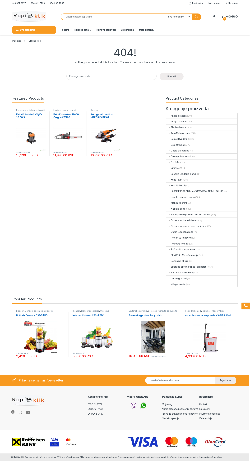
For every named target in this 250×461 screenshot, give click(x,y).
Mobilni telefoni (176, 202)
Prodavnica (196, 3)
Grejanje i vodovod (178, 156)
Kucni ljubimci (175, 185)
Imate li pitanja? (146, 29)
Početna (65, 29)
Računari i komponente (180, 249)
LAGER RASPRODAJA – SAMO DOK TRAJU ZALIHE (194, 191)
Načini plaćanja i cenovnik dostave (180, 409)
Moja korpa (214, 3)
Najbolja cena (81, 29)
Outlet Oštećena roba (179, 231)
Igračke (172, 168)
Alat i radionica (176, 127)
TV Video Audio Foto (179, 272)
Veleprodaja (127, 29)
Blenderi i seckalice (34, 311)
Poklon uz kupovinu (178, 237)
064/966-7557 (57, 3)
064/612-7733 (38, 3)
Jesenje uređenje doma (181, 174)
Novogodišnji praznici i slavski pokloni (188, 214)
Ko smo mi (204, 409)
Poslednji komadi (177, 243)
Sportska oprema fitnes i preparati (186, 266)
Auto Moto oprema (178, 133)
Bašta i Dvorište (176, 138)
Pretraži (171, 76)
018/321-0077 (19, 3)
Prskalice (206, 311)
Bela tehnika (175, 144)
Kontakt (203, 404)
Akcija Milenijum (176, 121)
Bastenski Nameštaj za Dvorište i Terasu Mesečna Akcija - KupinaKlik (153, 312)
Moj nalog (231, 3)
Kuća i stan (174, 179)
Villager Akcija (175, 284)
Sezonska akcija (177, 261)
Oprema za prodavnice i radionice (186, 226)
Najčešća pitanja (170, 418)
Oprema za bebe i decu (181, 220)
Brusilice (94, 110)
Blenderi (20, 311)
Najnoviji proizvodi (106, 29)
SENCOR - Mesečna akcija (182, 255)
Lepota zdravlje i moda (180, 197)
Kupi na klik (19, 457)
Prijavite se (225, 380)
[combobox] (113, 16)
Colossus (48, 311)
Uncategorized (176, 278)
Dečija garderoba (177, 150)
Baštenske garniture (138, 311)
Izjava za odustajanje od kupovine (180, 413)
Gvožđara (173, 162)
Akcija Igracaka (176, 115)
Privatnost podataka (209, 413)
